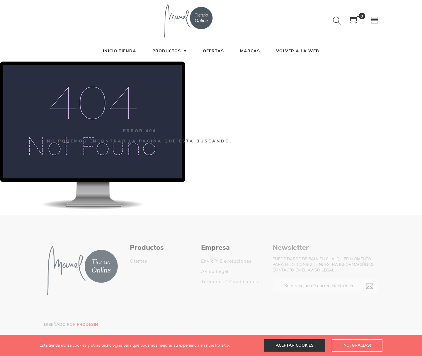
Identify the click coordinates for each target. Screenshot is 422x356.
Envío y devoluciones (226, 261)
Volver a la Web (297, 51)
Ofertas (138, 261)
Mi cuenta (212, 292)
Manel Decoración (222, 302)
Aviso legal (215, 271)
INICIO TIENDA (119, 51)
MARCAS (250, 51)
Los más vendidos (151, 281)
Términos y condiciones (229, 281)
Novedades (143, 271)
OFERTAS (213, 51)
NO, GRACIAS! (356, 345)
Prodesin (87, 324)
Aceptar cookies (293, 345)
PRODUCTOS (169, 51)
